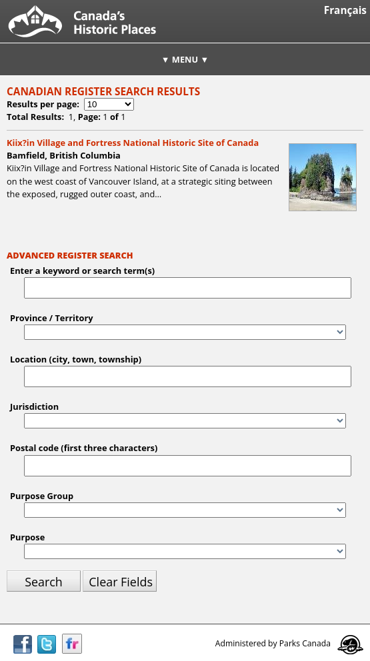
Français (345, 10)
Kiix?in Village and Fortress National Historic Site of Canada (133, 143)
